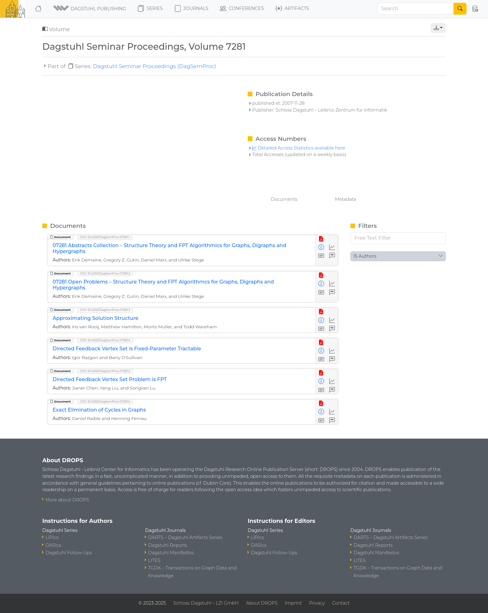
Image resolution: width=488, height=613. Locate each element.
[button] (90, 9)
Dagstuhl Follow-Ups (68, 552)
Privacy (317, 603)
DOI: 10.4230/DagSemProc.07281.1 (104, 237)
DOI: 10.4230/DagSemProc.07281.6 (105, 401)
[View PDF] (321, 239)
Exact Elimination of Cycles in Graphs (99, 410)
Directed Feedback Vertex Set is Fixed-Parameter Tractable (127, 349)
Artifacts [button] (292, 9)
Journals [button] (191, 9)
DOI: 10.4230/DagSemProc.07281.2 (105, 273)
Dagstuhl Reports (167, 545)
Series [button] (150, 9)
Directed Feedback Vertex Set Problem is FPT (110, 379)
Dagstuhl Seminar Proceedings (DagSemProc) (154, 66)
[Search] (415, 9)
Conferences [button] (242, 9)
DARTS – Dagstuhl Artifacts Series (185, 537)
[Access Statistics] (332, 247)
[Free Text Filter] (398, 238)
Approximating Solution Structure (95, 318)
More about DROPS (67, 500)
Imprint (293, 603)
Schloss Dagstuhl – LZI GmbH (205, 603)
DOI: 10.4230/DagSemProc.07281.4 (105, 340)
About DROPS (261, 603)
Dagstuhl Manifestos (171, 552)
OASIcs (53, 545)
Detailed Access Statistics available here (298, 148)
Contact (341, 603)
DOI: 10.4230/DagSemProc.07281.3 (105, 309)
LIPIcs (52, 537)
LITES (154, 560)
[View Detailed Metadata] (321, 247)
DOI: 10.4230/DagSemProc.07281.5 (105, 371)
